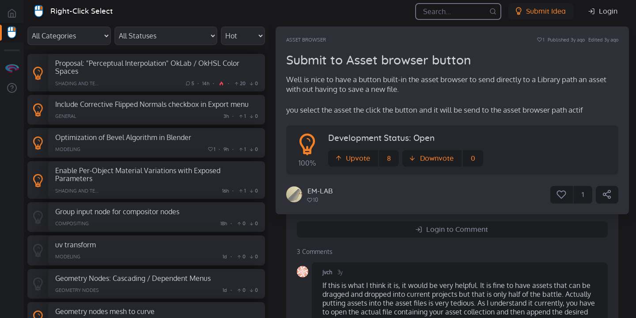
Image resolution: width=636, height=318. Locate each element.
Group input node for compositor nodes (117, 211)
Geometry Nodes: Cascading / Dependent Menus (133, 278)
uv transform (75, 244)
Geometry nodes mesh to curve (105, 311)
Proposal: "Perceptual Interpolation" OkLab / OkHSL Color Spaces (147, 67)
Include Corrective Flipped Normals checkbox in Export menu (152, 104)
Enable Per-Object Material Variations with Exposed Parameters (137, 174)
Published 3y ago (566, 40)
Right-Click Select (81, 11)
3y (340, 272)
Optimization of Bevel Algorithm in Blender (123, 137)
